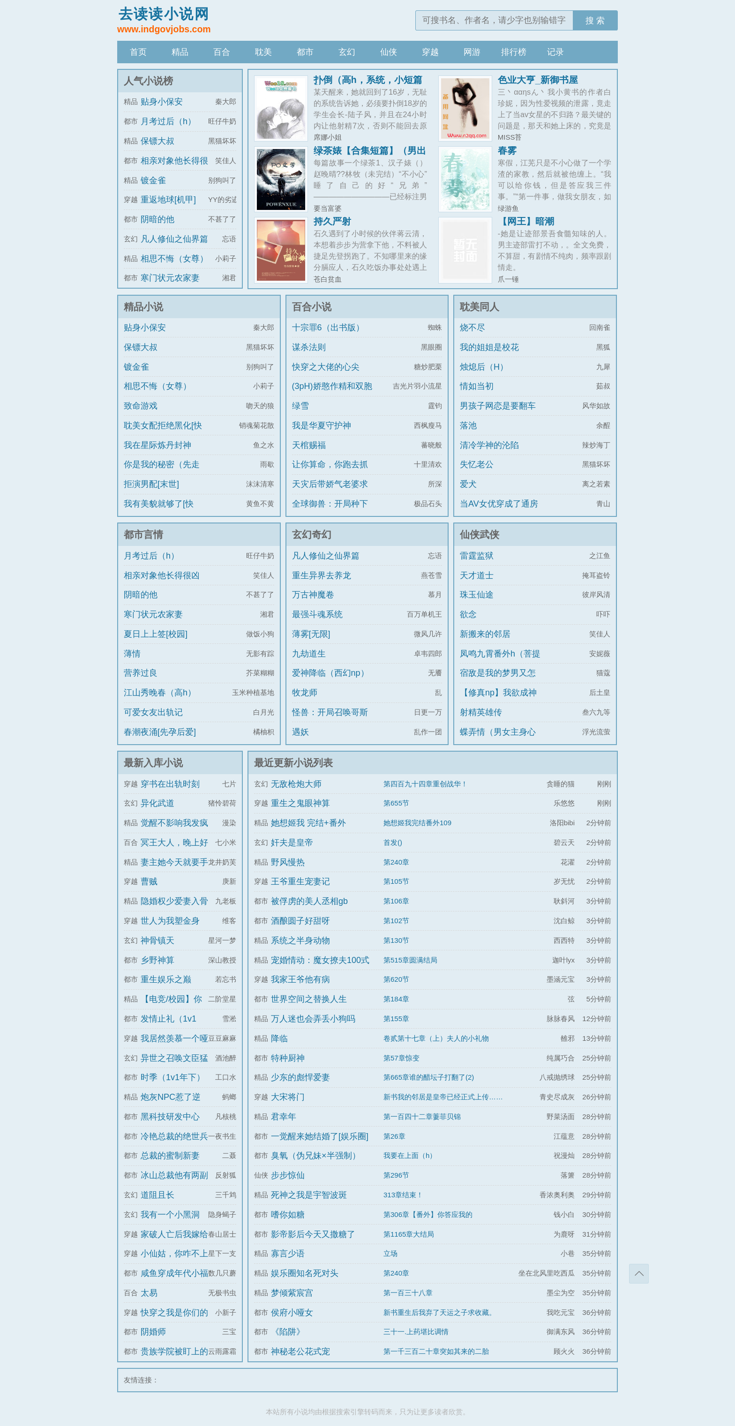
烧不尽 (472, 327)
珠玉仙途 (477, 594)
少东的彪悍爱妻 (300, 1077)
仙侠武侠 (479, 534)
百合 (221, 52)
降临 (279, 1038)
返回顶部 (639, 1274)
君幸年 (283, 1116)
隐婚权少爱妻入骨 (174, 901)
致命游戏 (141, 406)
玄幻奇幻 (311, 534)
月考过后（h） (168, 121)
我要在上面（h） (409, 1155)
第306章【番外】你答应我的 (427, 1214)
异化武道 (157, 803)
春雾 (507, 150)
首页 (138, 52)
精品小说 (143, 306)
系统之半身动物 (300, 940)
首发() (392, 842)
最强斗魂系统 (317, 614)
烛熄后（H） (484, 367)
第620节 (396, 979)
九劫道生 (309, 653)
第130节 (396, 940)
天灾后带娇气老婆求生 (330, 492)
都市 (305, 52)
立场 (390, 1253)
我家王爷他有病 (300, 979)
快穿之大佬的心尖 (326, 367)
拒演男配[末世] (151, 484)
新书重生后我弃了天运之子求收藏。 (439, 1312)
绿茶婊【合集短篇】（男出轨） (370, 155)
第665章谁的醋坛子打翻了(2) (428, 1077)
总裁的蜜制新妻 (170, 1155)
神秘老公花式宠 (300, 1351)
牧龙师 (304, 692)
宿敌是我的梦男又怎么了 (498, 681)
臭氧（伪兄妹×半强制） (315, 1155)
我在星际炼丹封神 (157, 445)
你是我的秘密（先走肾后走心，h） (162, 473)
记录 (555, 52)
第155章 (396, 1019)
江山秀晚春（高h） (160, 692)
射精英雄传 (481, 712)
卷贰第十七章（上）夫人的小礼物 (436, 1038)
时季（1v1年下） (173, 1077)
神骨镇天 (157, 940)
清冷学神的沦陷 (489, 445)
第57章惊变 (401, 1058)
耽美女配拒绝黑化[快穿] (163, 434)
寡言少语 (288, 1253)
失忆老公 (477, 464)
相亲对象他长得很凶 (162, 575)
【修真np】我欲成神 (498, 692)
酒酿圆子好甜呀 (300, 921)
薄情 (132, 653)
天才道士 (477, 575)
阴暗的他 (157, 219)
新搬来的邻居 (485, 634)
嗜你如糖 (288, 1214)
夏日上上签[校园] (156, 634)
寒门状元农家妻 (170, 278)
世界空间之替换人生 (309, 999)
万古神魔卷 (313, 594)
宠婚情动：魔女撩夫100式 (320, 960)
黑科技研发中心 (170, 1116)
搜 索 (595, 20)
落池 (468, 425)
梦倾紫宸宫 (292, 1293)
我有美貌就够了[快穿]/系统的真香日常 (160, 512)
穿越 (430, 52)
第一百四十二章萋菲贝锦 (422, 1116)
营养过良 (141, 673)
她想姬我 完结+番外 (308, 823)
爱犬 (468, 484)
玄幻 (346, 52)
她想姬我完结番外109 (417, 823)
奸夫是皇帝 (292, 842)
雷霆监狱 (477, 555)
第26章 (394, 1136)
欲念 (468, 614)
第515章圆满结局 (410, 960)
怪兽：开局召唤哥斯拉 (330, 721)
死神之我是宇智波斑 (309, 1195)
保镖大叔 (157, 141)
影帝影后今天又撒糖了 (313, 1234)
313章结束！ (403, 1195)
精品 (180, 52)
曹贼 (149, 881)
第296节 (396, 1175)
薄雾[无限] (311, 634)
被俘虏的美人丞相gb (309, 901)
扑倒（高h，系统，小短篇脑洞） (368, 84)
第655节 (396, 803)
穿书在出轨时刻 (170, 784)
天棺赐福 (309, 445)
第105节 (396, 881)
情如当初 (477, 386)
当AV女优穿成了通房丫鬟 (499, 512)
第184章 (396, 999)
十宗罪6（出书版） (328, 327)
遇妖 (300, 732)
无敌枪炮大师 (296, 784)
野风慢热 (288, 862)
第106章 (396, 901)
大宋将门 (288, 1097)
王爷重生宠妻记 (300, 881)
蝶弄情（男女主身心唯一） (498, 740)
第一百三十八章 (408, 1293)
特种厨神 (288, 1058)
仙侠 (388, 52)
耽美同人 (479, 306)
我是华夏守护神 (321, 425)
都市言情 (143, 534)
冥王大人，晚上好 (174, 842)
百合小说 (311, 306)
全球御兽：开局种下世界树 (330, 512)
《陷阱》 (288, 1331)
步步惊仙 (288, 1175)
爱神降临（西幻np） (330, 673)
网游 (472, 52)
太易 (149, 1293)
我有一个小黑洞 (170, 1214)
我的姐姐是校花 (489, 347)
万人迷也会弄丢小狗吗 (313, 1018)
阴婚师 (153, 1331)
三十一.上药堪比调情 (416, 1332)
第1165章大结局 (408, 1234)
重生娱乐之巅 (166, 979)
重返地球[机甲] (168, 199)
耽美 (263, 52)
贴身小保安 (162, 101)
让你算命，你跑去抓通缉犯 (330, 473)
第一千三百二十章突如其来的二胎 (436, 1351)
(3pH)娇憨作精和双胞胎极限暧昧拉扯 (332, 394)
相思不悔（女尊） (174, 258)
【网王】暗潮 (526, 221)
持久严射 (332, 221)
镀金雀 (153, 180)
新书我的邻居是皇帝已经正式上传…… (443, 1097)
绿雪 (300, 406)
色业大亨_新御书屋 (538, 80)
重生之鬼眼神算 (300, 803)
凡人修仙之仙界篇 (174, 239)
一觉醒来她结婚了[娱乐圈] (319, 1136)
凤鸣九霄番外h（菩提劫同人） (500, 662)
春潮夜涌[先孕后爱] (160, 732)
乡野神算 (157, 960)
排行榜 (513, 52)
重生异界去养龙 (321, 575)
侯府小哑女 (292, 1312)
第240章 (396, 862)
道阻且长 (157, 1195)
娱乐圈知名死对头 (304, 1273)
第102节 (396, 921)
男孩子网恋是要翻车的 (498, 414)
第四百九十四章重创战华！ (425, 784)
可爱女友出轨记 (153, 712)
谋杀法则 (309, 347)
